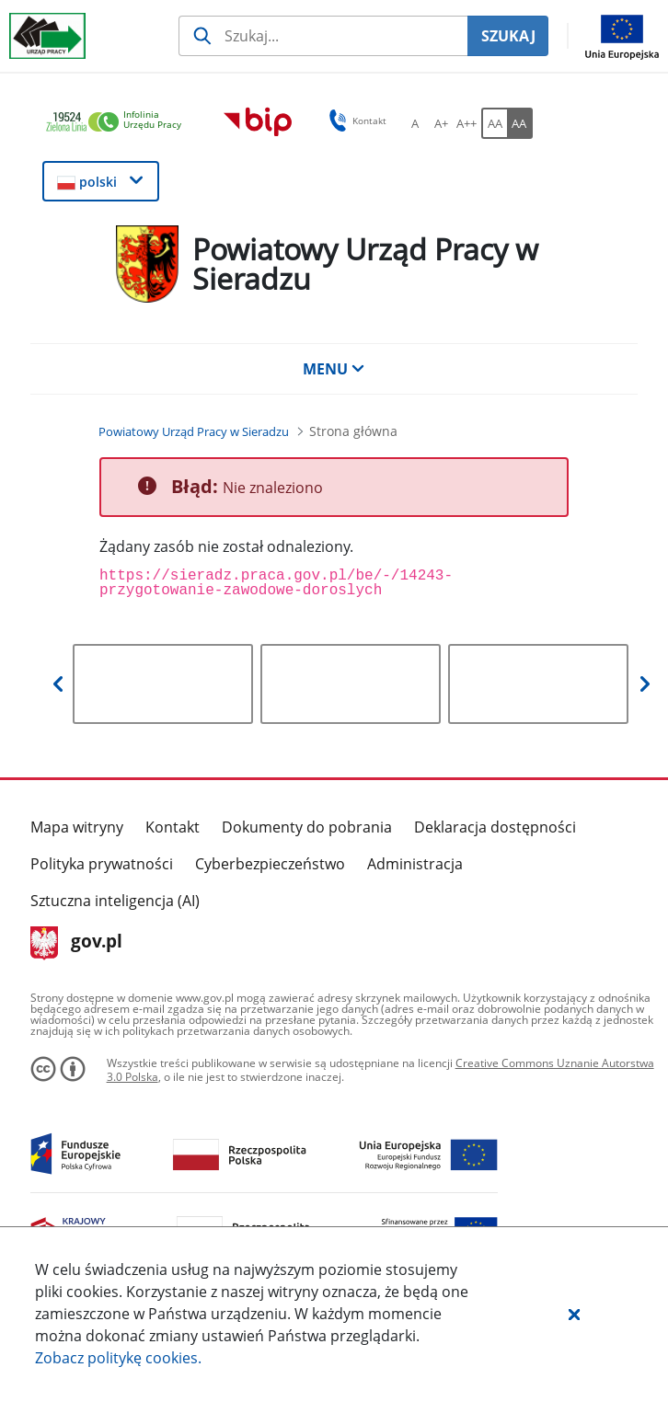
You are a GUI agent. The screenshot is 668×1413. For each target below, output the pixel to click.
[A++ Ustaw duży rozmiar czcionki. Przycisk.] (466, 123)
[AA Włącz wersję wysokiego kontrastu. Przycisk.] (520, 123)
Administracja (415, 864)
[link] (118, 123)
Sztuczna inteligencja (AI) (115, 900)
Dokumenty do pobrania (307, 827)
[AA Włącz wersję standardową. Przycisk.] (494, 123)
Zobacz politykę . (118, 1358)
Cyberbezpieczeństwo (270, 864)
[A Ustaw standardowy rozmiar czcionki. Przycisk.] (415, 123)
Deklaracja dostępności (495, 827)
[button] (574, 1314)
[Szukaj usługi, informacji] (323, 36)
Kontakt (172, 827)
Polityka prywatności (101, 864)
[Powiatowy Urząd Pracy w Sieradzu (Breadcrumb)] (193, 431)
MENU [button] (334, 369)
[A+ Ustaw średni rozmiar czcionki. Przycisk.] (441, 123)
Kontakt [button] (354, 120)
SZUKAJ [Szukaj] (508, 36)
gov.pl (76, 942)
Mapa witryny (76, 827)
